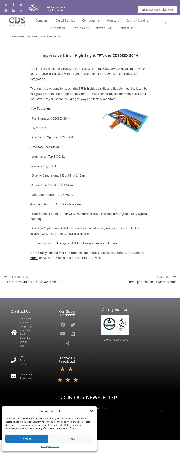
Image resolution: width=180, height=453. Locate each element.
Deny (72, 439)
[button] (91, 411)
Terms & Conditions (115, 340)
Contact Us (126, 28)
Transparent (80, 28)
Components (91, 21)
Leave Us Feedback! (68, 360)
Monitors (113, 21)
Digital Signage (65, 21)
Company (42, 21)
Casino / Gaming (137, 21)
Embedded (57, 28)
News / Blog (104, 28)
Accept (27, 439)
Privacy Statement (50, 446)
